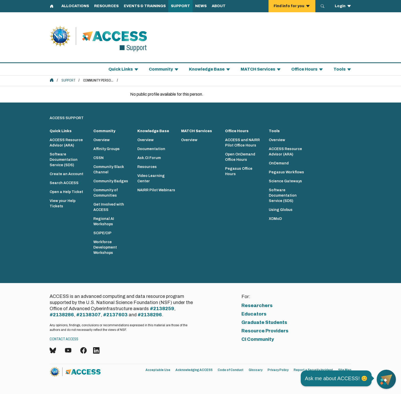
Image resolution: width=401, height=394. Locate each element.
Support (68, 80)
